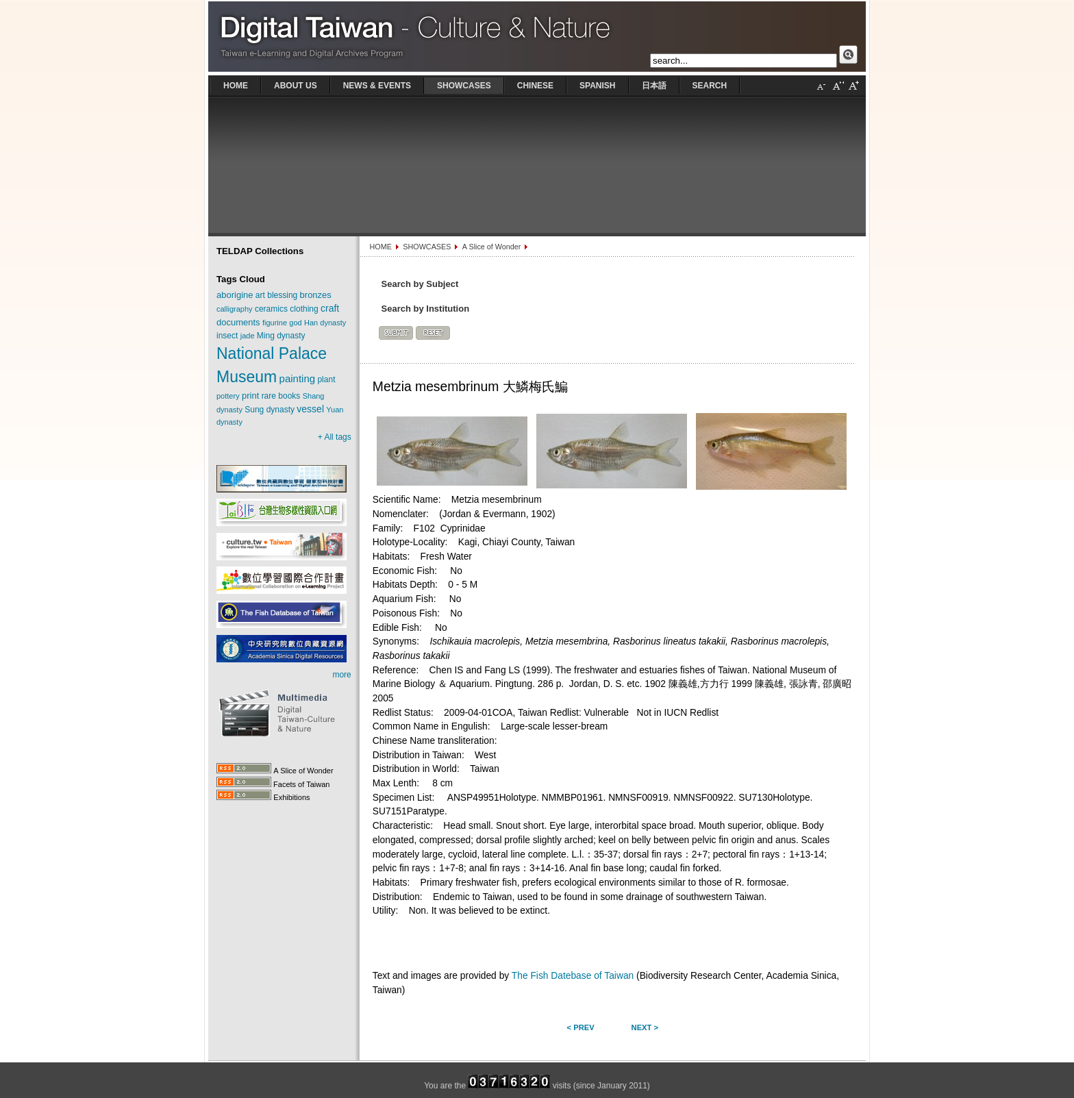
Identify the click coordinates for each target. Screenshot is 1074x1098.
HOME (380, 246)
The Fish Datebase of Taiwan (573, 976)
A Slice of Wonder (491, 246)
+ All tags (334, 437)
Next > (645, 1027)
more (341, 674)
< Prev (581, 1027)
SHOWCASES (427, 246)
